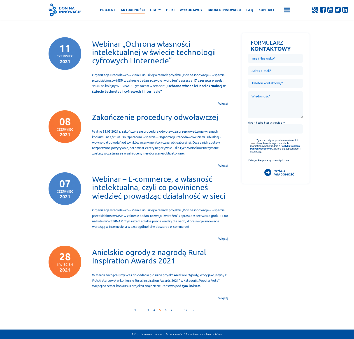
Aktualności (133, 10)
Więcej (223, 103)
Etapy (155, 10)
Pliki (170, 10)
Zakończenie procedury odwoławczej (155, 117)
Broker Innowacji (224, 10)
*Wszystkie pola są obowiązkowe (268, 160)
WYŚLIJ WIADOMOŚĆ (284, 172)
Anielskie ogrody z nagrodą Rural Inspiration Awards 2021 (149, 256)
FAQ (249, 10)
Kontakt (267, 10)
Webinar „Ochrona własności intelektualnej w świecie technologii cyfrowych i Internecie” (154, 52)
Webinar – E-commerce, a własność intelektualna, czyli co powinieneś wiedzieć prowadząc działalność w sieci (158, 187)
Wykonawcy (191, 10)
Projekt (107, 10)
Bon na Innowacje (173, 334)
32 (185, 310)
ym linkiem (191, 286)
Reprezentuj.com (214, 334)
